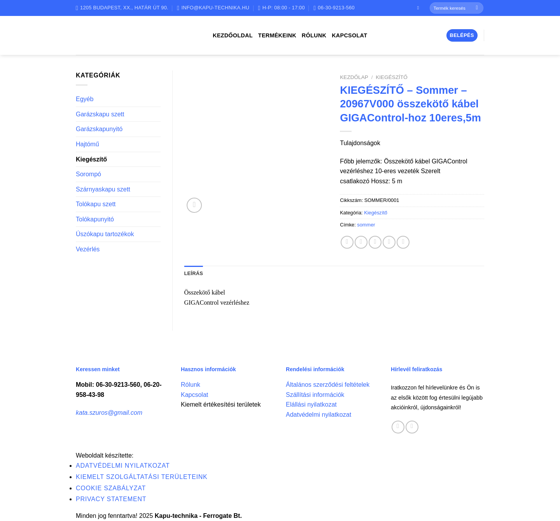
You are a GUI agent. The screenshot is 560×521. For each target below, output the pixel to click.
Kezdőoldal (233, 35)
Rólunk (314, 35)
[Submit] (477, 8)
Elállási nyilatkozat (311, 404)
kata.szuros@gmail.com (109, 412)
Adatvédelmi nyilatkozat (318, 414)
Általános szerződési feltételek (327, 384)
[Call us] (412, 427)
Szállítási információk (315, 394)
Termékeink (277, 35)
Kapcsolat (349, 35)
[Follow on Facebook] (419, 8)
